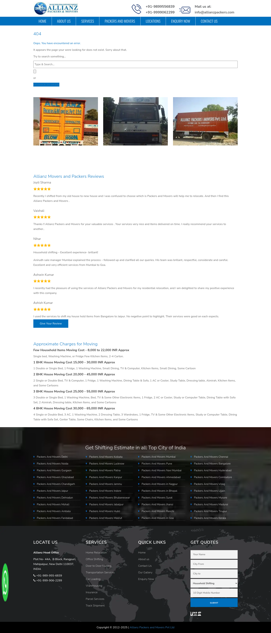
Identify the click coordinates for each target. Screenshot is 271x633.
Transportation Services (100, 572)
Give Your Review (51, 323)
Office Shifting (94, 559)
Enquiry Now (180, 21)
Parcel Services (95, 599)
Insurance (92, 592)
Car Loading (93, 579)
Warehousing (94, 586)
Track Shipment (95, 606)
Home (42, 21)
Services (87, 21)
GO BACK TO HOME (46, 85)
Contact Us (209, 21)
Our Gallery (145, 572)
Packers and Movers (120, 21)
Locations (153, 21)
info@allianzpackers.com (214, 12)
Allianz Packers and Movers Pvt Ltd (152, 627)
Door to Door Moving (98, 566)
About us (64, 21)
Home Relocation (96, 553)
